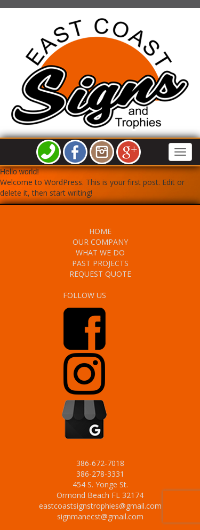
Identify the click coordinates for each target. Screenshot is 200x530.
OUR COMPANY (100, 242)
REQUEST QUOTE (100, 274)
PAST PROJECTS (100, 263)
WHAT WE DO (100, 252)
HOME (100, 231)
